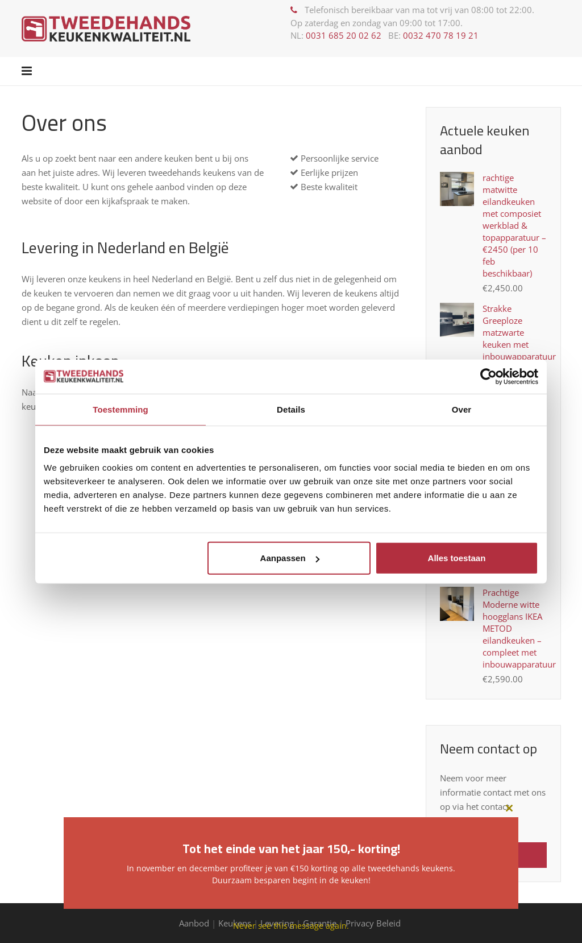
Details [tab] (291, 409)
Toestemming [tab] (120, 409)
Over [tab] (462, 409)
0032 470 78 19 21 (441, 35)
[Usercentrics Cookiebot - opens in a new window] (488, 376)
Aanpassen (289, 558)
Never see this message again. (291, 925)
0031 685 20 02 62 (343, 35)
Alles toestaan (457, 558)
